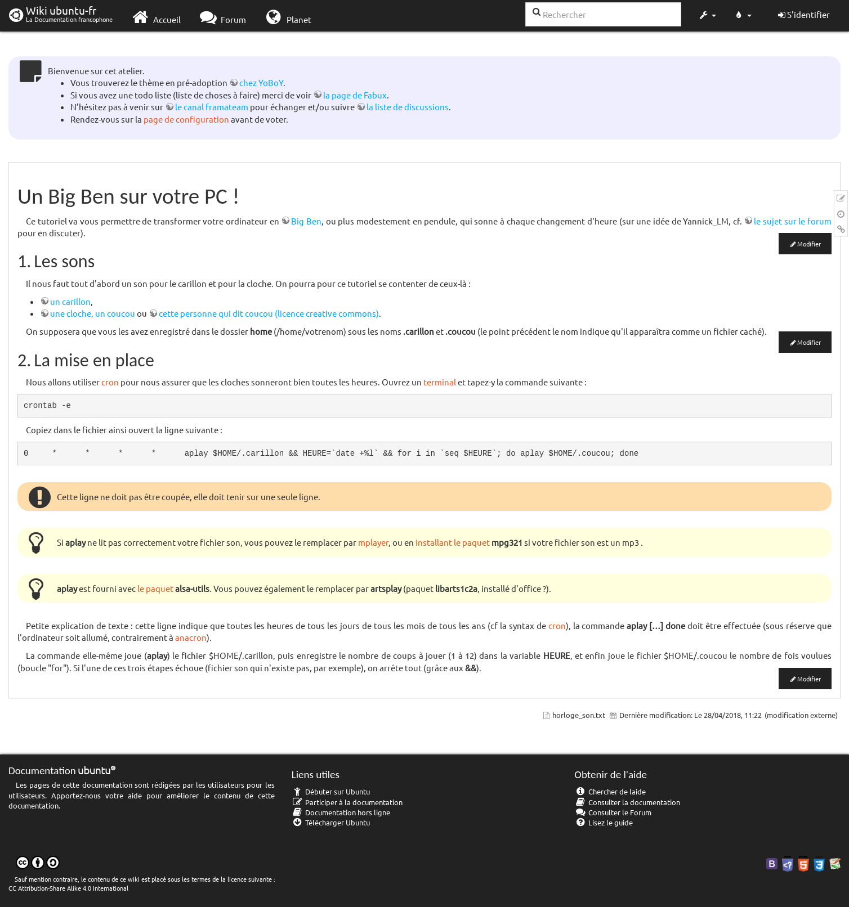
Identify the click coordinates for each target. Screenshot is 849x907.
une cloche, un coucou (92, 313)
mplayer (373, 542)
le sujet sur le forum (793, 220)
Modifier (809, 243)
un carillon (70, 301)
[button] (707, 16)
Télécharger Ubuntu (331, 822)
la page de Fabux (355, 94)
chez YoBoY (261, 82)
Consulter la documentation (627, 802)
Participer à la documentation (347, 802)
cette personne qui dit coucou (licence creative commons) (269, 313)
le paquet (155, 588)
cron (110, 381)
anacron (191, 637)
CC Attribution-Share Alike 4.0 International (68, 887)
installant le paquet (452, 542)
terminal (439, 381)
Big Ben (306, 220)
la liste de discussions (408, 106)
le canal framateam (211, 106)
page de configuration (186, 119)
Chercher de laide (610, 791)
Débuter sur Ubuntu (331, 791)
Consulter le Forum (612, 812)
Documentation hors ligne (341, 812)
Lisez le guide (603, 822)
